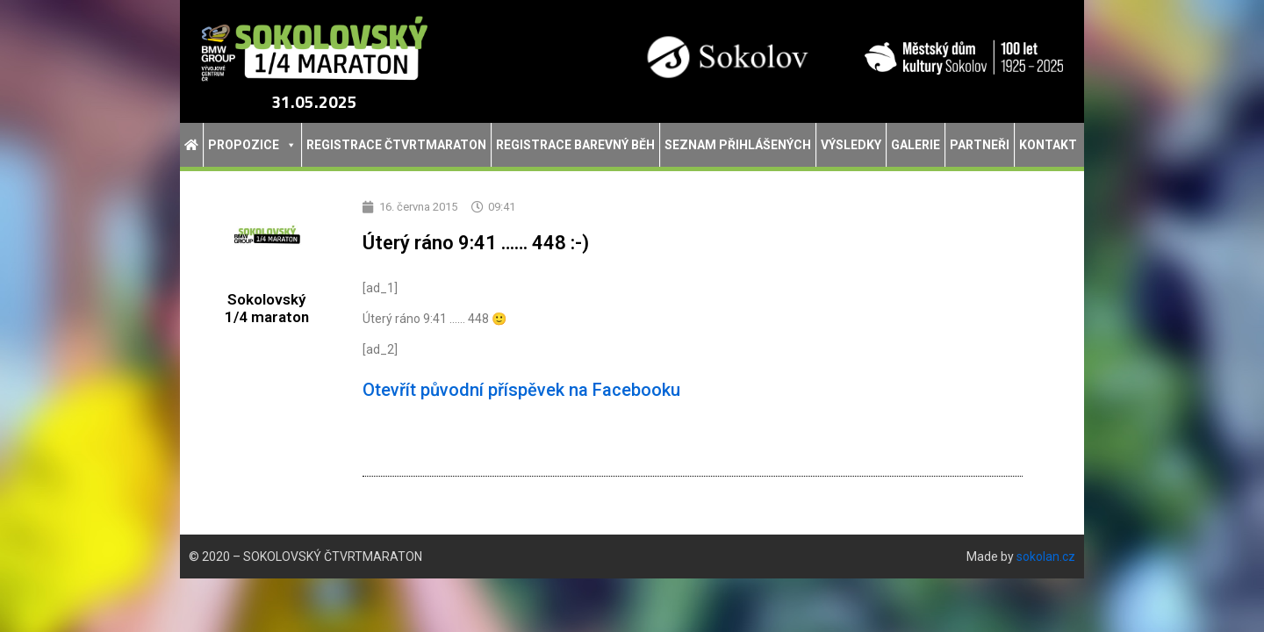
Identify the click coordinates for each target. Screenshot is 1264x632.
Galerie (915, 145)
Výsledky (851, 145)
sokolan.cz (1045, 556)
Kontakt (1048, 145)
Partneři (979, 145)
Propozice (252, 145)
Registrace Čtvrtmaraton (396, 145)
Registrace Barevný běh (575, 145)
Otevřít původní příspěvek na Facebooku (521, 389)
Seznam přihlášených (737, 145)
